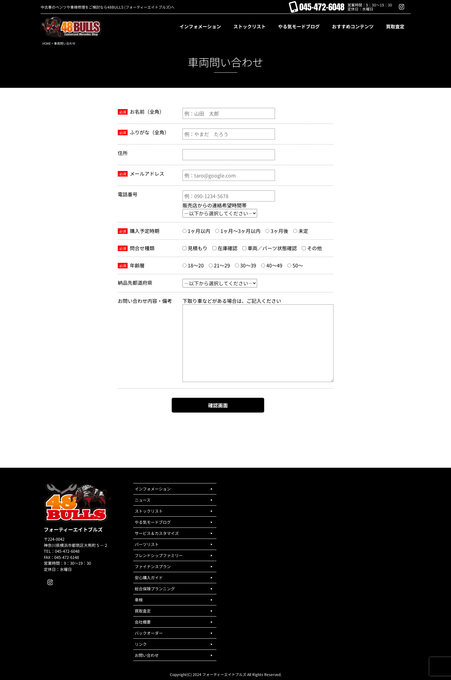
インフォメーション (153, 489)
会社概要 (143, 622)
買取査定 (143, 611)
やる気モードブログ (153, 522)
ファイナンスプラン (153, 566)
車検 (139, 600)
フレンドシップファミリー (159, 555)
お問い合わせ (147, 655)
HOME (46, 43)
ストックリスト (149, 511)
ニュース (142, 500)
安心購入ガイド (149, 577)
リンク (141, 644)
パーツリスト (147, 544)
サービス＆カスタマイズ (157, 533)
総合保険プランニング (155, 589)
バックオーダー (149, 633)
